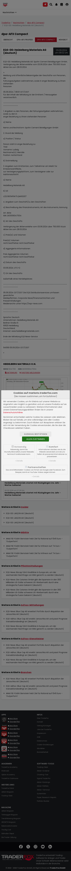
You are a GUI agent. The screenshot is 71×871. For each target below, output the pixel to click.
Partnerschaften (37, 467)
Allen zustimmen (35, 439)
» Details (19, 460)
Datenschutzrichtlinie (13, 412)
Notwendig (20, 446)
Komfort (53, 446)
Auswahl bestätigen (35, 434)
